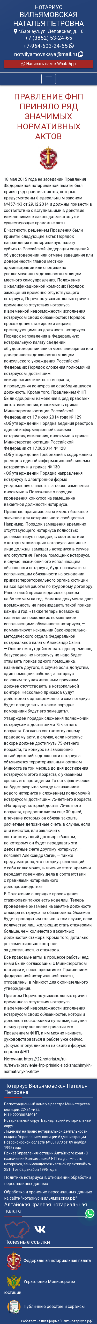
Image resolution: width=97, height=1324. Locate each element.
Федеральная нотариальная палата (49, 1260)
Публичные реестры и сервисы (46, 1307)
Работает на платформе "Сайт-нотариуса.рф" (57, 1321)
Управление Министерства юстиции (39, 1284)
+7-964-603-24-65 (48, 46)
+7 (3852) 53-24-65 (48, 38)
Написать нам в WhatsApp (48, 63)
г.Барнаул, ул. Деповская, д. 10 (49, 31)
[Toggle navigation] (48, 79)
